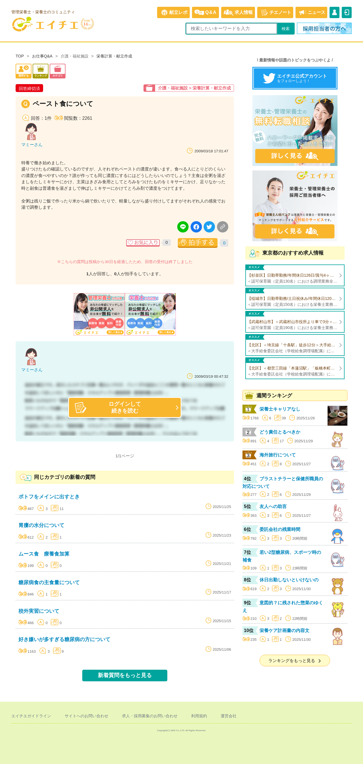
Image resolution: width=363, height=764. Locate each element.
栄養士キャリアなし (279, 409)
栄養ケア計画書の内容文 (284, 630)
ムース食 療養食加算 (43, 554)
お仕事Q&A (42, 56)
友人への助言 (273, 506)
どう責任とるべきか (279, 432)
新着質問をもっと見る (125, 675)
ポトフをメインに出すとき (49, 497)
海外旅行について (277, 455)
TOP (20, 56)
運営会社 (229, 716)
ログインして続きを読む (108, 407)
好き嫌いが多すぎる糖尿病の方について (64, 639)
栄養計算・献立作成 (114, 56)
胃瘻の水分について (41, 525)
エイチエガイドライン (31, 716)
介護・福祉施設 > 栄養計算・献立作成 (194, 88)
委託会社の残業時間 (279, 529)
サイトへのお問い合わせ (86, 716)
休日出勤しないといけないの (288, 579)
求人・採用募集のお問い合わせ (150, 716)
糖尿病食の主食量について (49, 582)
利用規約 (199, 716)
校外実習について (38, 611)
